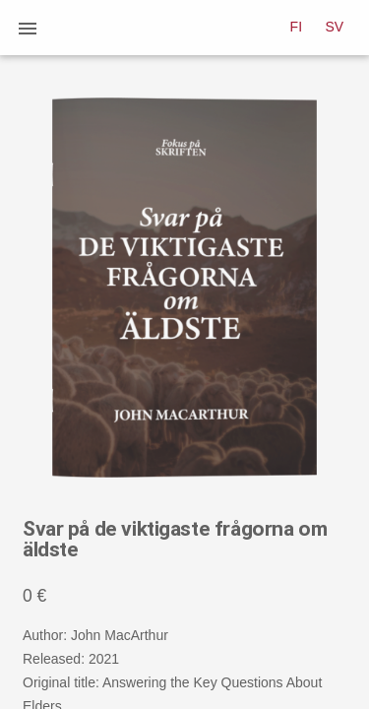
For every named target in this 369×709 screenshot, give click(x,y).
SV (335, 26)
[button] (27, 27)
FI (296, 26)
